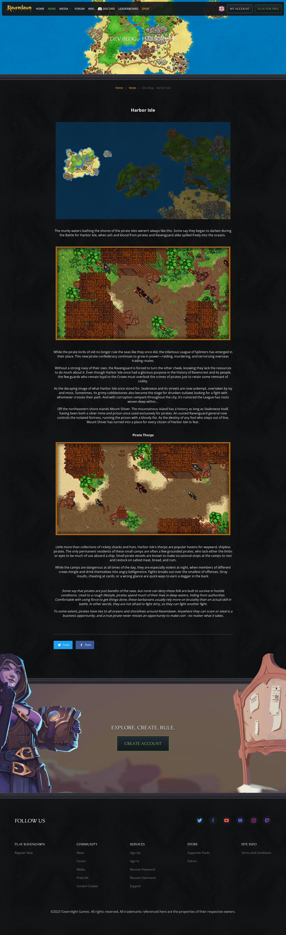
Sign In (134, 861)
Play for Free (268, 9)
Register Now (24, 853)
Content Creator (87, 886)
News (52, 9)
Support (135, 886)
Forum (80, 9)
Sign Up (135, 853)
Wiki (91, 9)
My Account (239, 9)
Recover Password (142, 869)
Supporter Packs (198, 853)
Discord (106, 9)
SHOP (145, 9)
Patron (192, 861)
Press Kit (82, 878)
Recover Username (143, 878)
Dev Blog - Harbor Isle (156, 87)
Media (63, 9)
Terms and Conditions (256, 853)
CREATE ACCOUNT (143, 743)
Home (40, 9)
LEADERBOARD (128, 9)
